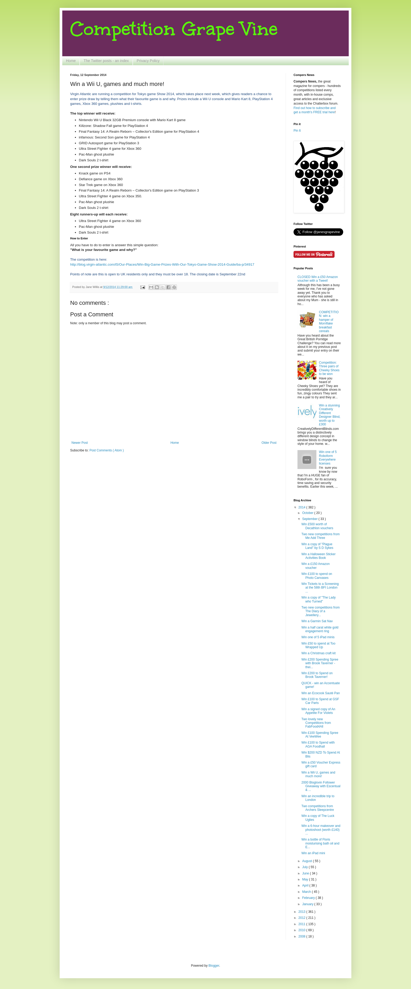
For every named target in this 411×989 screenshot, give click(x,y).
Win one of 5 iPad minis (318, 637)
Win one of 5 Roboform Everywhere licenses (328, 457)
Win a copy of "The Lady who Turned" (318, 599)
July (305, 867)
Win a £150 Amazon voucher (315, 565)
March (307, 892)
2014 (302, 507)
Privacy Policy (148, 61)
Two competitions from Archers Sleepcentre (317, 808)
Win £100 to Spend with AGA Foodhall (318, 744)
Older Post (268, 443)
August (307, 861)
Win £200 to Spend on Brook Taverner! (317, 675)
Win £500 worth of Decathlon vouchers (317, 526)
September (310, 519)
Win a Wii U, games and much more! (318, 774)
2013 (302, 912)
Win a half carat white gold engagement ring (319, 629)
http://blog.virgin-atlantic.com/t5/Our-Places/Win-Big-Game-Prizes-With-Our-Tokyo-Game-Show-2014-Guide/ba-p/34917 (162, 264)
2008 (302, 936)
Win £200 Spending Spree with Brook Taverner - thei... (319, 663)
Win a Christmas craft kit (318, 653)
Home (71, 61)
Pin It (297, 130)
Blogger (213, 965)
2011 (302, 924)
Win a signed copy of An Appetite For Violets (318, 711)
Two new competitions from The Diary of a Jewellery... (320, 611)
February (309, 898)
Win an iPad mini (313, 853)
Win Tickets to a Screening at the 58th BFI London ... (320, 587)
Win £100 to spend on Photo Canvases (316, 575)
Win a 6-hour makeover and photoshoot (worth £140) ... (320, 829)
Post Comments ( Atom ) (106, 450)
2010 (302, 930)
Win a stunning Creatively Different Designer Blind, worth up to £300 (329, 415)
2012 (302, 918)
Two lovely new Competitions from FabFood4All (316, 723)
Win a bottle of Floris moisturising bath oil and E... (320, 843)
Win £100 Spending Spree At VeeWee (319, 734)
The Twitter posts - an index (106, 61)
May (305, 879)
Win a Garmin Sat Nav (317, 621)
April (305, 885)
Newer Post (79, 443)
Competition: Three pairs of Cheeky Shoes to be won (329, 368)
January (308, 904)
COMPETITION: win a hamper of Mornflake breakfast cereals (329, 321)
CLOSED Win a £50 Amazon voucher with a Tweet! (317, 278)
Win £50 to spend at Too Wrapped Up (318, 645)
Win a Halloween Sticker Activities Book (318, 556)
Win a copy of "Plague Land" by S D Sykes (317, 546)
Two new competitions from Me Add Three (320, 536)
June (306, 873)
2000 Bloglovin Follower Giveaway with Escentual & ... (320, 786)
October (308, 513)
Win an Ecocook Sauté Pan (320, 693)
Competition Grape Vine (174, 28)
